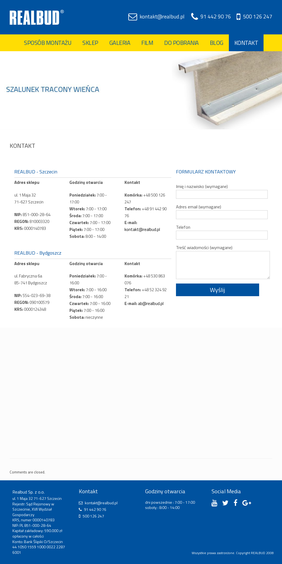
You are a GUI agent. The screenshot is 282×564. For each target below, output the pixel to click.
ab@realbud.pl (151, 303)
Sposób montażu (47, 42)
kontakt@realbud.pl (162, 16)
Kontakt (246, 42)
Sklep (90, 42)
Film (147, 42)
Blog (216, 42)
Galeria (120, 42)
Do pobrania (181, 42)
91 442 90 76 (215, 16)
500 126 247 (257, 16)
